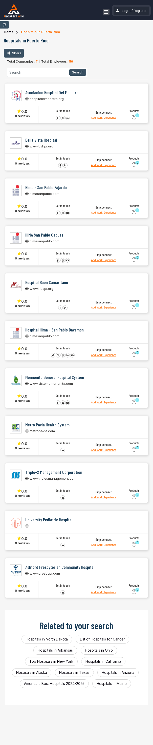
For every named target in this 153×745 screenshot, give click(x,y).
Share (13, 53)
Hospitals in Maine (112, 683)
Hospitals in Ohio (99, 650)
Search (77, 72)
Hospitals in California (103, 661)
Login (126, 11)
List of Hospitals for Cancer (102, 639)
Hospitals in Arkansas (55, 650)
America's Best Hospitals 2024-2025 (54, 683)
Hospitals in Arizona (118, 672)
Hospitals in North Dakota (47, 639)
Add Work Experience (103, 117)
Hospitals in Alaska (31, 672)
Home (8, 32)
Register (140, 11)
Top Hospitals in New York (51, 661)
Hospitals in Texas (74, 672)
